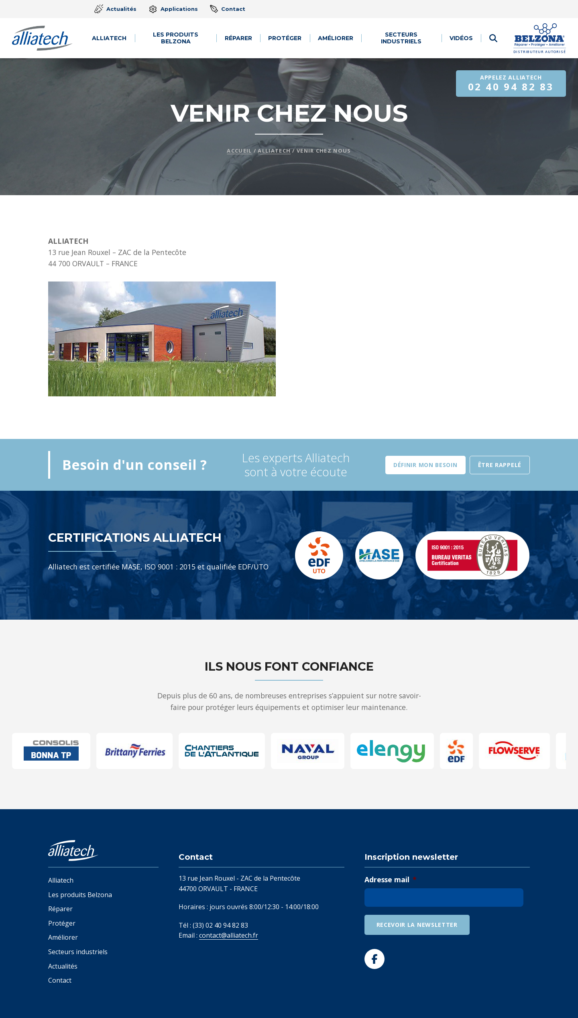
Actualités (115, 9)
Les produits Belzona (176, 38)
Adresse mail (390, 879)
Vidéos (461, 38)
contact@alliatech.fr (228, 935)
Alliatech (109, 38)
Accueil (239, 150)
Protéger (285, 38)
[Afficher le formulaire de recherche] (493, 38)
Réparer (238, 38)
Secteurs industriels (401, 38)
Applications (173, 9)
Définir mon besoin (425, 465)
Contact (227, 9)
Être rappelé (499, 465)
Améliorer (335, 38)
